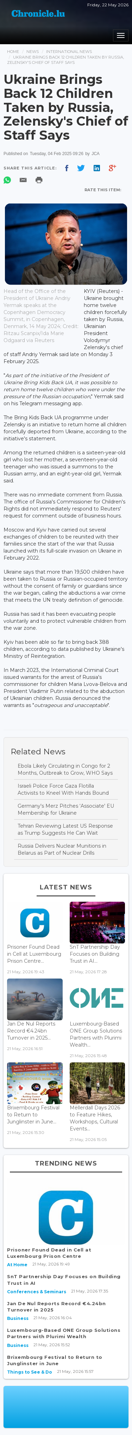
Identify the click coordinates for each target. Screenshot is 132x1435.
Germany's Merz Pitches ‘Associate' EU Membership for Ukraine (66, 809)
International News (69, 51)
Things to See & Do (29, 1372)
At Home (17, 1264)
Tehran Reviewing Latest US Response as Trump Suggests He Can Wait (65, 829)
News (32, 51)
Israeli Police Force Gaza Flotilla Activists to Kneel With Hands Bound (63, 789)
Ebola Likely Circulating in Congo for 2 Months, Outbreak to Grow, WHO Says (65, 769)
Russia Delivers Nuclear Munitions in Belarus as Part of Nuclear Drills (62, 849)
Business (18, 1318)
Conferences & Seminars (36, 1291)
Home (13, 51)
